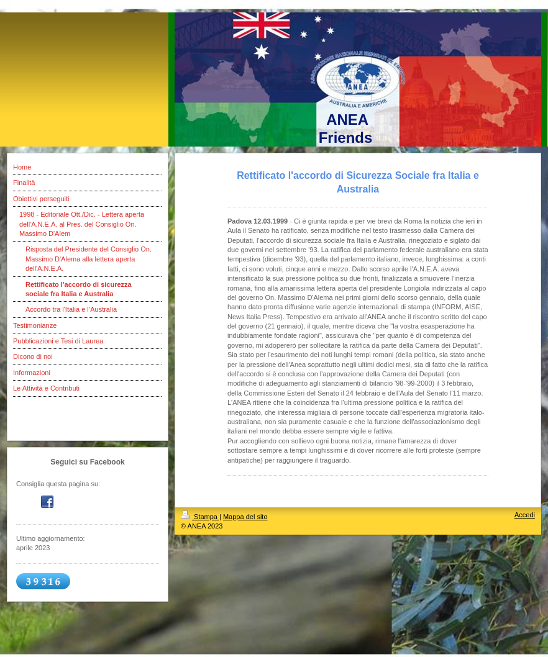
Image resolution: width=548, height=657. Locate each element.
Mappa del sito (245, 516)
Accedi (524, 515)
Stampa (200, 516)
